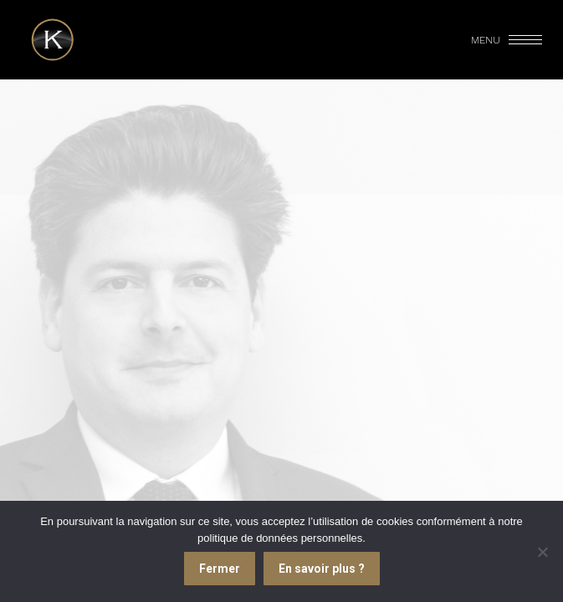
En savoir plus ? (322, 568)
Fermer (219, 568)
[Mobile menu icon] (507, 40)
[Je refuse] (542, 551)
